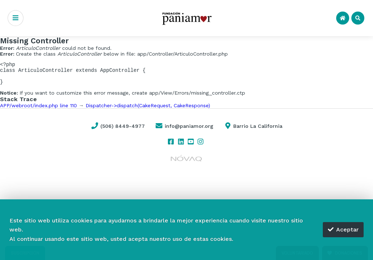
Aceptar (343, 229)
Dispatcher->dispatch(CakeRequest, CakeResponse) (148, 110)
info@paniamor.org (184, 130)
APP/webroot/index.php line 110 (38, 110)
